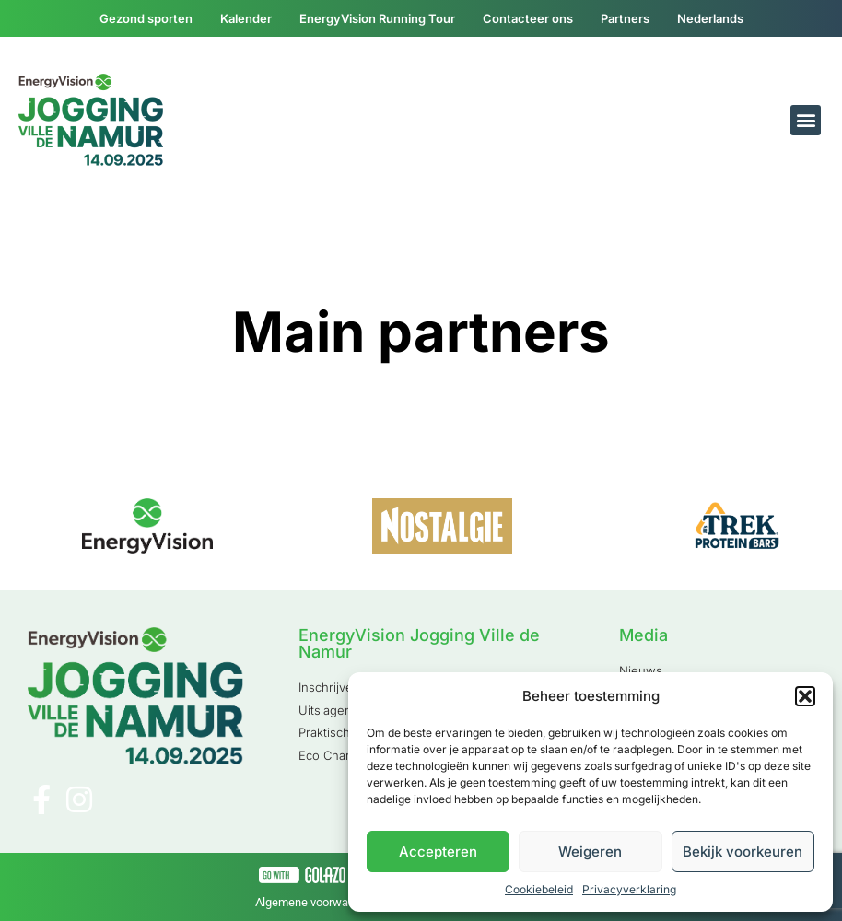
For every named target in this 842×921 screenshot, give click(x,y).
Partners (625, 18)
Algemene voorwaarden (316, 902)
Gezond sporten (146, 18)
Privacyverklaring (629, 889)
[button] (805, 696)
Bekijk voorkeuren (742, 851)
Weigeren (590, 851)
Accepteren (438, 851)
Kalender (246, 18)
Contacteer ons (528, 18)
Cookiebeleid (539, 889)
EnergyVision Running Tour (377, 18)
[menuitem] (710, 18)
